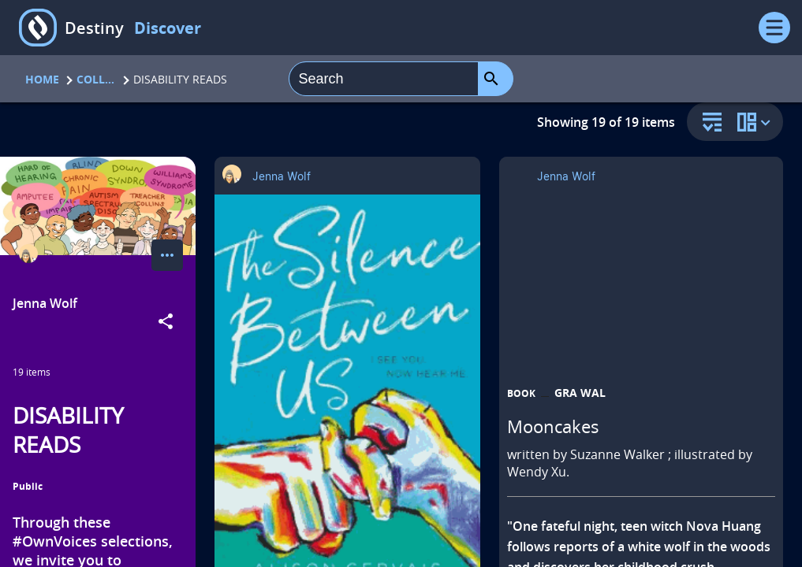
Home (42, 79)
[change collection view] (756, 121)
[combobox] (384, 78)
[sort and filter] (708, 123)
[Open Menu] (774, 27)
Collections (96, 79)
